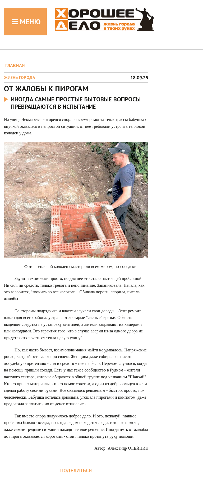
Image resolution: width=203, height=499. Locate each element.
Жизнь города (19, 77)
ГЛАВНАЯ (15, 65)
